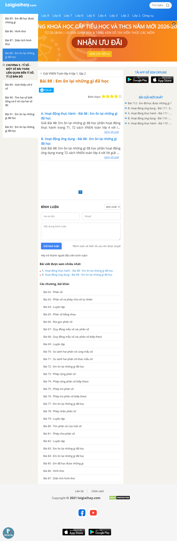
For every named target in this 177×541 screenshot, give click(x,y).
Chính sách (97, 491)
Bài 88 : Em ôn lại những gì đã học (74, 81)
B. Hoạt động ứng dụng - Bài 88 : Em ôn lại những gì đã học (77, 274)
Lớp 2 (125, 16)
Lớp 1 (136, 16)
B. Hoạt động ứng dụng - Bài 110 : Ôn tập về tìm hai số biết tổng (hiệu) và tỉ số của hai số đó (150, 118)
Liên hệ (79, 491)
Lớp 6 (79, 16)
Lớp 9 (45, 16)
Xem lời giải (111, 132)
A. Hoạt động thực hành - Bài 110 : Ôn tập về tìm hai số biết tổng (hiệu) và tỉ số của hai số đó (150, 123)
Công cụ (147, 16)
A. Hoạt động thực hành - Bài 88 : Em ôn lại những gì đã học (77, 270)
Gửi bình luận (51, 246)
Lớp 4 (102, 16)
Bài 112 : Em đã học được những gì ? (149, 103)
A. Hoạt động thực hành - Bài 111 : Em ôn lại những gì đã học (150, 113)
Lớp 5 (91, 16)
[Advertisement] (80, 175)
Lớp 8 (57, 16)
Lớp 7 (68, 16)
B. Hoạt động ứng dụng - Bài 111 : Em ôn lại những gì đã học (150, 108)
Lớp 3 (114, 16)
